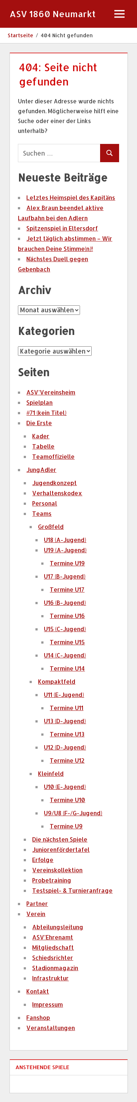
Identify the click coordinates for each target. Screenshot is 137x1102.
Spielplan (39, 402)
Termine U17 (67, 589)
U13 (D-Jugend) (65, 721)
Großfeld (51, 526)
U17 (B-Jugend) (64, 576)
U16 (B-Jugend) (65, 602)
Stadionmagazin (55, 968)
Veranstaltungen (50, 1028)
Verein (35, 914)
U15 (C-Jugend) (65, 629)
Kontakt (37, 991)
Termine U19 (67, 563)
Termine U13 (67, 734)
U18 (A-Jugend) (65, 540)
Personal (44, 503)
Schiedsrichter (52, 957)
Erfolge (42, 859)
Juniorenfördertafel (61, 849)
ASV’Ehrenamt (52, 937)
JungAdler (41, 469)
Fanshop (38, 1017)
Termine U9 (66, 826)
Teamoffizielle (53, 456)
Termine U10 (67, 800)
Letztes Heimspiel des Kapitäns (70, 197)
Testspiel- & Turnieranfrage (72, 890)
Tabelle (43, 446)
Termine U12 (67, 760)
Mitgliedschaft (53, 947)
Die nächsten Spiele (59, 839)
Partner (37, 903)
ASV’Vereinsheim (50, 392)
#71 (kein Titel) (46, 412)
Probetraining (51, 880)
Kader (40, 436)
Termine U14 (67, 668)
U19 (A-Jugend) (65, 550)
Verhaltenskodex (57, 493)
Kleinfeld (51, 773)
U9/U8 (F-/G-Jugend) (73, 813)
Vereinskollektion (57, 870)
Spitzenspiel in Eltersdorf (62, 228)
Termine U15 (67, 642)
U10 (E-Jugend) (65, 786)
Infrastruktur (50, 978)
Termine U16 (67, 615)
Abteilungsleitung (57, 927)
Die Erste (39, 423)
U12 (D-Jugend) (65, 747)
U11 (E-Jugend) (64, 694)
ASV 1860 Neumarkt (52, 13)
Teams (42, 513)
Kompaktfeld (56, 681)
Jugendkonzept (54, 483)
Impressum (47, 1004)
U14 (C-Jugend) (65, 655)
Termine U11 (66, 708)
